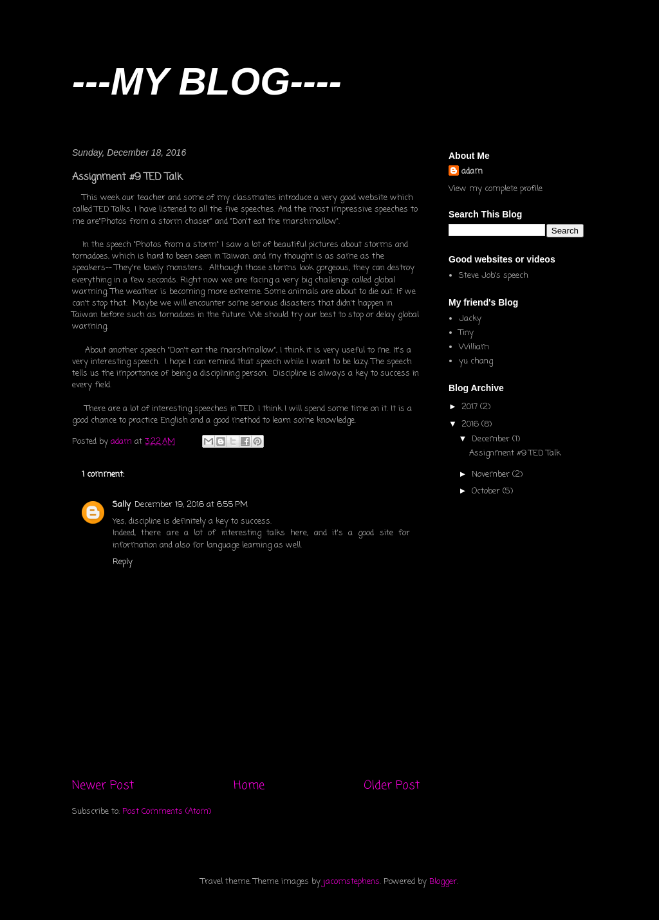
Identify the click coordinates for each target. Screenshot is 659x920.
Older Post (392, 786)
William (474, 347)
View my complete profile (496, 189)
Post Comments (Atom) (166, 811)
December (492, 439)
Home (249, 786)
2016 (471, 424)
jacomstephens (351, 882)
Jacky (470, 319)
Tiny (466, 333)
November (492, 474)
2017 (470, 407)
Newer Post (103, 786)
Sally (122, 505)
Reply (123, 562)
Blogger (443, 882)
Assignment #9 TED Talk (515, 453)
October (487, 491)
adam (472, 171)
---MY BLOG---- (207, 81)
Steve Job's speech (493, 276)
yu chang (476, 361)
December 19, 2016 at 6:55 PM (191, 505)
